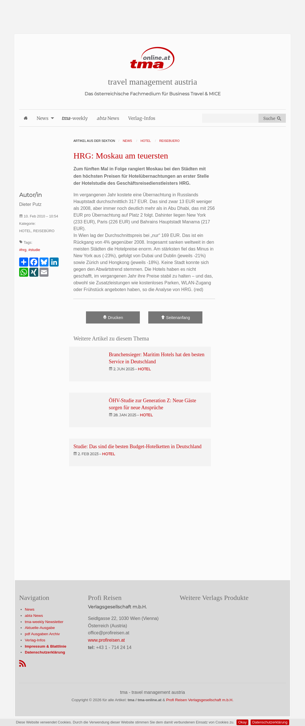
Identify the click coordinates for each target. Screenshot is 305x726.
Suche (272, 118)
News (29, 609)
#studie (34, 250)
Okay (242, 722)
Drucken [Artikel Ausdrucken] (113, 317)
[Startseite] (152, 58)
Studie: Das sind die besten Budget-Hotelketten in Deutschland (137, 446)
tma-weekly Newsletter (44, 622)
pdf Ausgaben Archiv (42, 634)
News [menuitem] (42, 118)
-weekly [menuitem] (74, 118)
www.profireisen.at (106, 640)
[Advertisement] (152, 12)
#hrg (22, 250)
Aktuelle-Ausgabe (40, 628)
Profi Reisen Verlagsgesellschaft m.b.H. (199, 700)
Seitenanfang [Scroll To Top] (175, 317)
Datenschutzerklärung (269, 722)
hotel (144, 369)
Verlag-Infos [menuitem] (141, 118)
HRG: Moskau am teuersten (120, 155)
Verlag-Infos (35, 640)
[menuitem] (25, 118)
